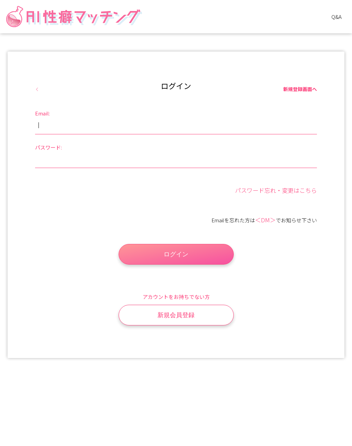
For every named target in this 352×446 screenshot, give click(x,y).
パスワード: (48, 147)
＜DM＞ (265, 219)
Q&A (336, 16)
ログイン (176, 254)
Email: (42, 113)
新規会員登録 (176, 315)
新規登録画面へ (300, 89)
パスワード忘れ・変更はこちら (276, 190)
